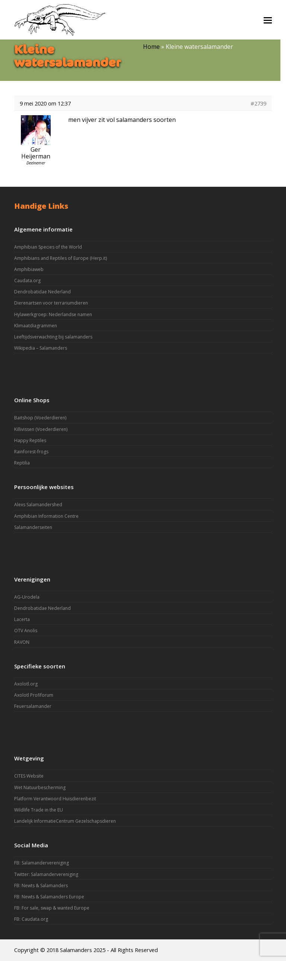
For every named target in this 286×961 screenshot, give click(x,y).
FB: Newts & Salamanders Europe (49, 897)
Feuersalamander (32, 706)
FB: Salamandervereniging (41, 863)
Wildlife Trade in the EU (38, 810)
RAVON (21, 642)
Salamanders (76, 950)
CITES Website (29, 776)
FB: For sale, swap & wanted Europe (51, 908)
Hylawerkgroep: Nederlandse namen (53, 314)
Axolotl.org (26, 684)
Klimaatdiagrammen (35, 325)
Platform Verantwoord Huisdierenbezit (55, 798)
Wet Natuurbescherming (40, 787)
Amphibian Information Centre (46, 516)
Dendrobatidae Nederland (42, 292)
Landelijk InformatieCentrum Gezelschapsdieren (65, 821)
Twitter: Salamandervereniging (46, 874)
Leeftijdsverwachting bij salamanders (53, 337)
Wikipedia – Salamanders (40, 348)
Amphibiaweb (29, 269)
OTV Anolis (25, 630)
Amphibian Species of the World (48, 247)
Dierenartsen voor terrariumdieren (51, 303)
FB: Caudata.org (31, 919)
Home (151, 46)
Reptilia (22, 463)
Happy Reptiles (30, 440)
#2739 (258, 103)
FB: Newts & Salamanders (41, 885)
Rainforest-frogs (31, 451)
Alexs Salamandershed (38, 504)
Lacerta (22, 619)
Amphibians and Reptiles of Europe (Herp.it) (60, 258)
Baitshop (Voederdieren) (40, 418)
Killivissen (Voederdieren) (40, 429)
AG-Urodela (26, 597)
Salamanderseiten (33, 527)
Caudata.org (27, 280)
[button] (268, 19)
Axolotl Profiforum (33, 695)
